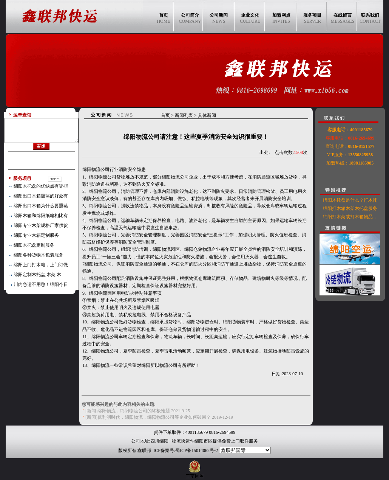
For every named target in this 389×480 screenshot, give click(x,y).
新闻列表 (188, 115)
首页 (169, 115)
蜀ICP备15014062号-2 (196, 450)
